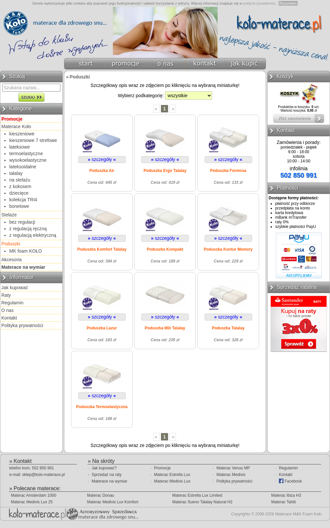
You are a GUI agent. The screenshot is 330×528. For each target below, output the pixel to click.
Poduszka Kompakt (165, 249)
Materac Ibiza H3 (286, 495)
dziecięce (18, 193)
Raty (6, 295)
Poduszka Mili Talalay (165, 328)
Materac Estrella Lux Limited (197, 495)
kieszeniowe (21, 133)
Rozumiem (288, 3)
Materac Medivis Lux (172, 481)
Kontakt (9, 317)
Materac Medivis (230, 474)
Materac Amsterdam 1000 (33, 495)
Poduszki (10, 243)
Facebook (290, 481)
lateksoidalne (22, 166)
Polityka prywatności (22, 325)
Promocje (162, 468)
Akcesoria (11, 259)
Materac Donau (100, 495)
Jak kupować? (104, 468)
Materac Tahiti (283, 502)
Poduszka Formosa (228, 170)
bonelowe (19, 206)
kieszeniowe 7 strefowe (33, 140)
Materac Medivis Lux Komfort (112, 502)
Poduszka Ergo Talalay (165, 170)
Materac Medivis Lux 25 (32, 502)
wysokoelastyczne (28, 160)
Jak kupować (14, 287)
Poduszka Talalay (228, 328)
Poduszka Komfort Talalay (101, 249)
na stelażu (19, 179)
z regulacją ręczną (28, 228)
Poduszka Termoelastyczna (102, 406)
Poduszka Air (102, 170)
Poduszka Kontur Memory (228, 249)
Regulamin (12, 302)
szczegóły (102, 159)
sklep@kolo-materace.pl (43, 474)
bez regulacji (22, 222)
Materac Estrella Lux (172, 474)
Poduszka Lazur (102, 328)
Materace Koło (16, 126)
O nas (7, 310)
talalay (15, 173)
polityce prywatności (259, 3)
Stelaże (9, 214)
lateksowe (19, 147)
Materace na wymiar (109, 481)
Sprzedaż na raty (107, 474)
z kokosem (20, 186)
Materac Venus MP (233, 468)
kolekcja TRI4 (23, 199)
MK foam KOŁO (25, 251)
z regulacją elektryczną (32, 235)
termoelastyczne (26, 153)
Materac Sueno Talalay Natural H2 (202, 502)
